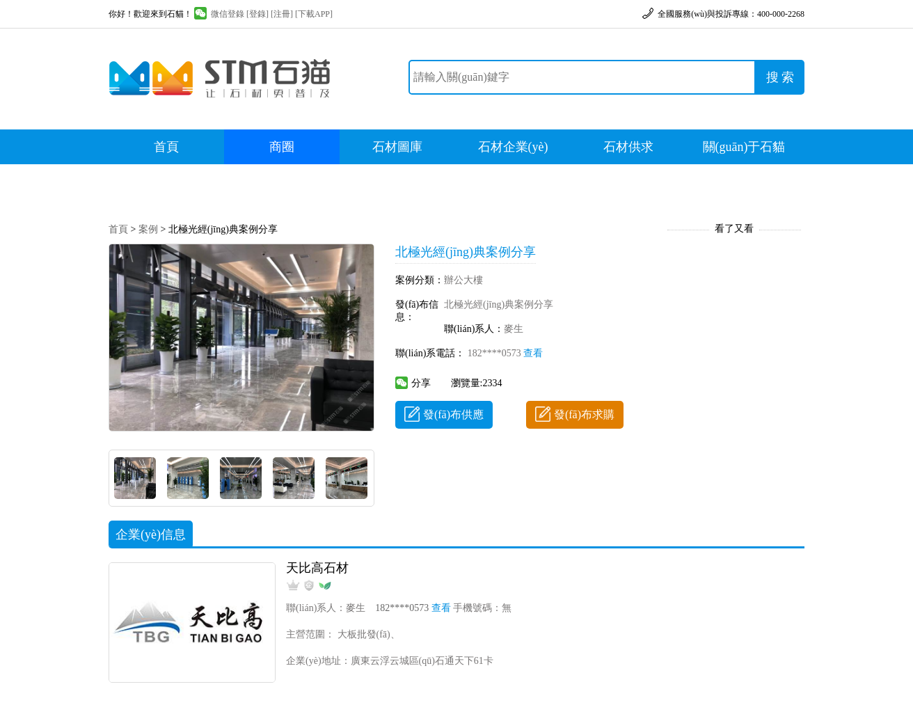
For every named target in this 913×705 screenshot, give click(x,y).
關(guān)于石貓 (744, 147)
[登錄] (257, 14)
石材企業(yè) (513, 147)
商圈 (281, 147)
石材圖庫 (397, 147)
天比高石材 (317, 568)
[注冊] (282, 14)
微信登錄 (219, 14)
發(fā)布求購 (574, 414)
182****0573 (505, 353)
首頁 (166, 147)
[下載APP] (314, 14)
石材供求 (628, 147)
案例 (148, 229)
